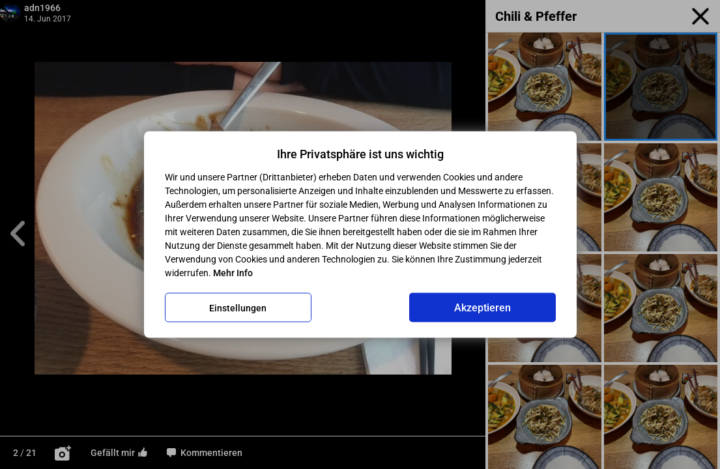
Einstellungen (237, 307)
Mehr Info (233, 273)
